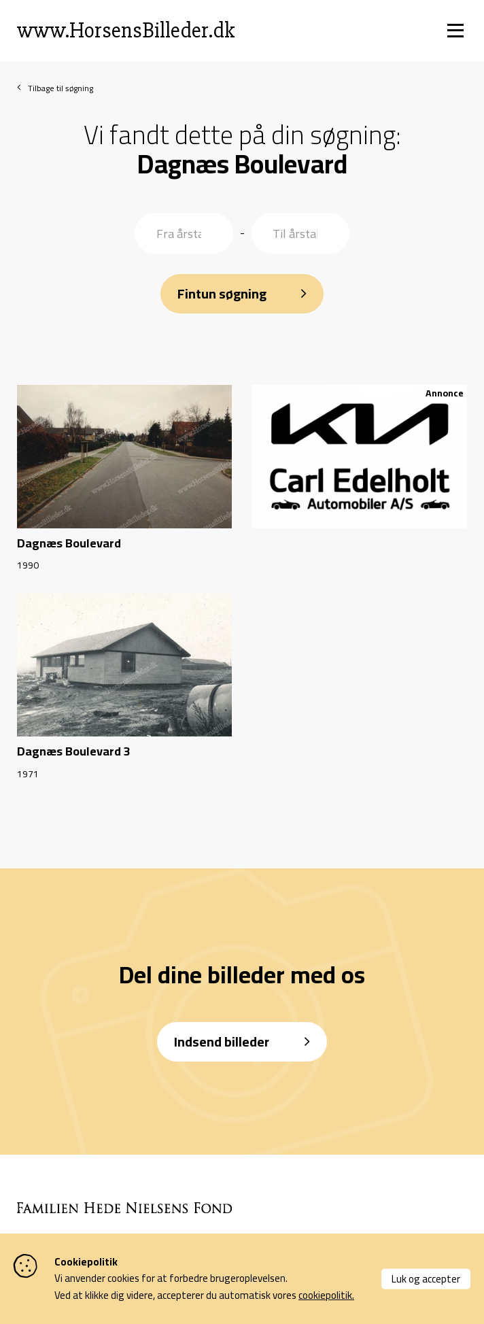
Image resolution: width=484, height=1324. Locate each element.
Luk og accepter (426, 1278)
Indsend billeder (221, 1041)
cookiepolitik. (326, 1295)
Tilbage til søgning (60, 89)
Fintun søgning (221, 293)
